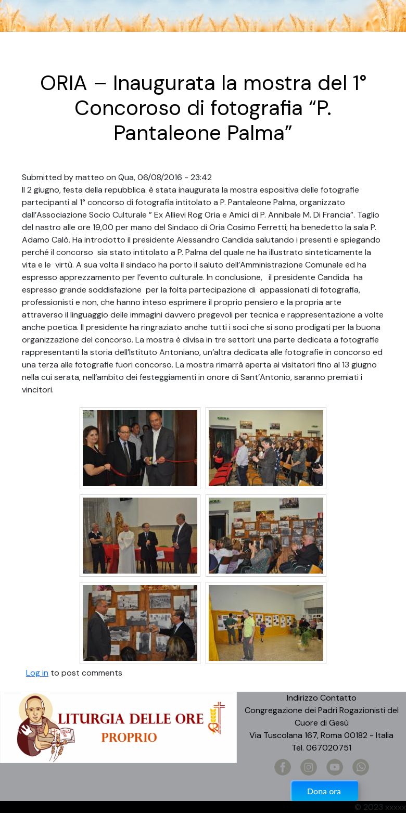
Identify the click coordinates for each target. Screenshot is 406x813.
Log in (37, 672)
